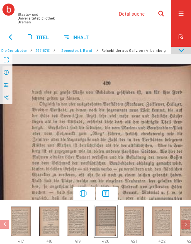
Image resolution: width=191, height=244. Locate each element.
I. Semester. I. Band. (76, 50)
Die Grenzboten (14, 50)
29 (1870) (42, 50)
